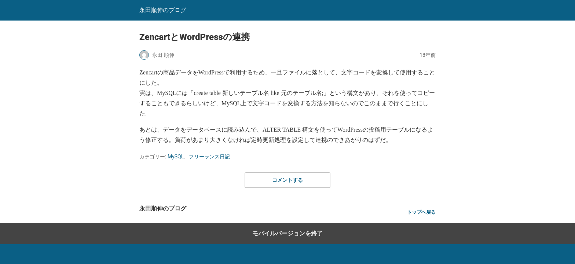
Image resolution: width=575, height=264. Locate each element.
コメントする (287, 180)
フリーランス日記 (209, 157)
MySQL (176, 157)
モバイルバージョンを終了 (287, 233)
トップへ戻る (421, 212)
